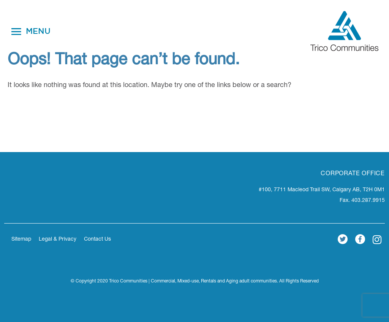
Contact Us (97, 239)
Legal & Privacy (57, 239)
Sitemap (21, 239)
